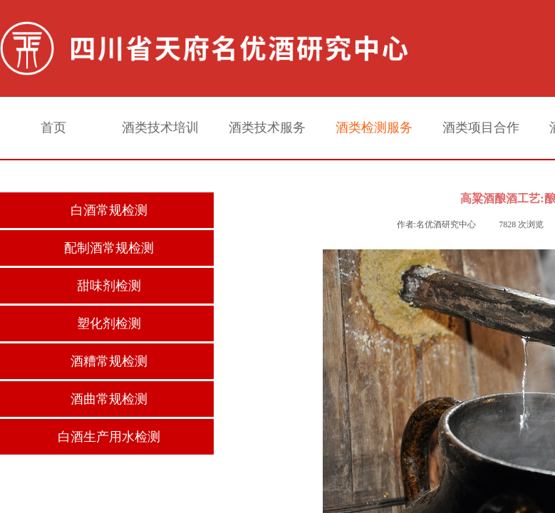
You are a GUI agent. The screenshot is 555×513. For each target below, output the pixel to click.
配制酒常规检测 (109, 248)
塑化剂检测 (109, 323)
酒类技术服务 (267, 127)
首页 (53, 127)
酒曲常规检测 (109, 399)
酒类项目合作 (480, 127)
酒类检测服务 (374, 127)
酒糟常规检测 (109, 361)
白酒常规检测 (109, 210)
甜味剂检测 (109, 286)
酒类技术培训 (160, 127)
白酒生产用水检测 (109, 437)
